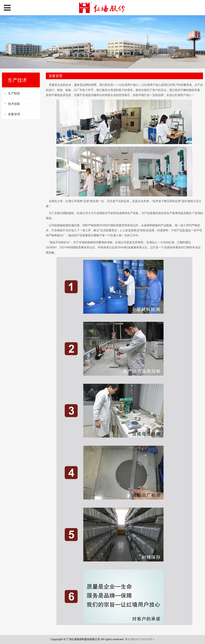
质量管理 (14, 114)
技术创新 (14, 104)
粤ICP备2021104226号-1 (140, 639)
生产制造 (14, 93)
